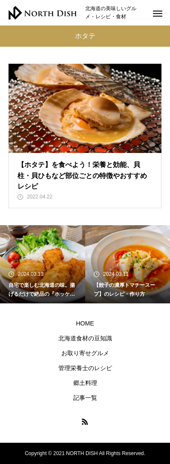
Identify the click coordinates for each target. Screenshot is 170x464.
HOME (85, 323)
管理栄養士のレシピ (85, 368)
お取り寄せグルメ (85, 353)
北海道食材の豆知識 (85, 338)
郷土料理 (85, 382)
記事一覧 (85, 397)
